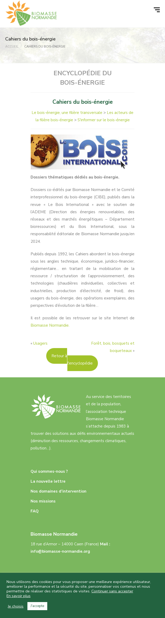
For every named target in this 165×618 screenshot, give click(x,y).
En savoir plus (19, 595)
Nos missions (43, 501)
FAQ (35, 511)
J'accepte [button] (37, 606)
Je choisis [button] (15, 606)
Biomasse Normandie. (50, 325)
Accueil (11, 46)
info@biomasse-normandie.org (60, 551)
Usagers (40, 343)
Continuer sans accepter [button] (112, 591)
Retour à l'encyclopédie (72, 359)
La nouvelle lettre (48, 481)
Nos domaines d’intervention (58, 491)
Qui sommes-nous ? (49, 471)
